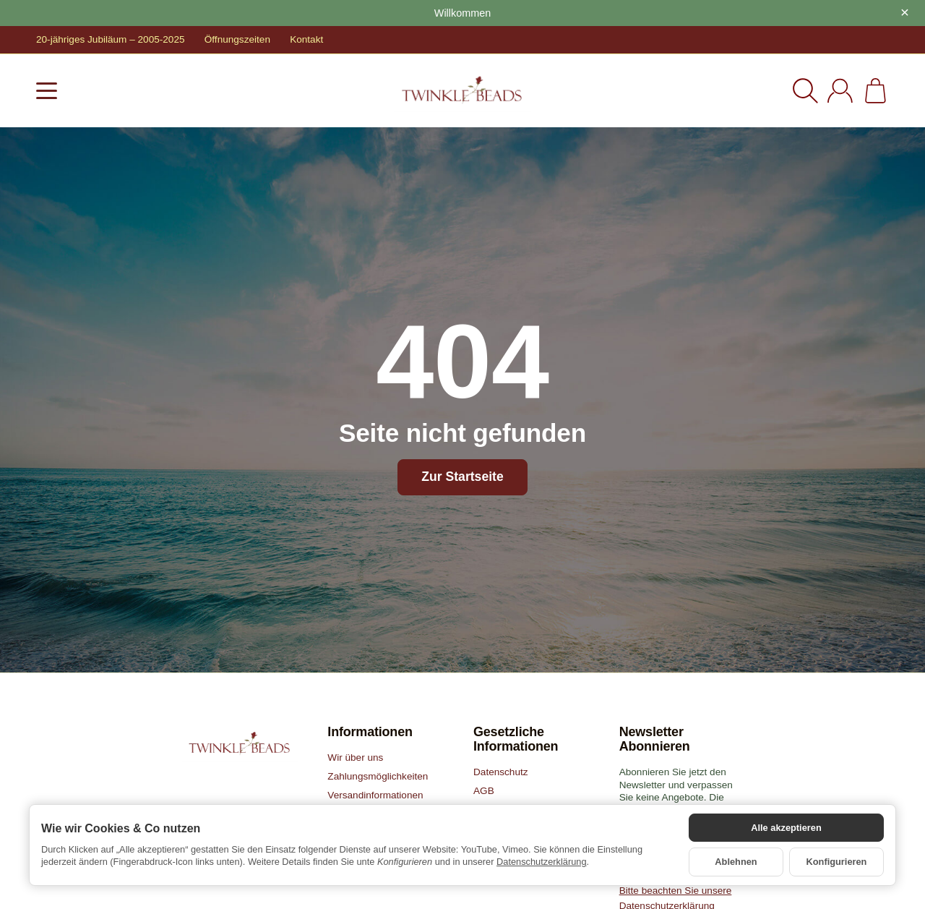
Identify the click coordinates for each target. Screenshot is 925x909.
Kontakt (306, 39)
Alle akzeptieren (786, 827)
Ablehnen (736, 861)
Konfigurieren (836, 861)
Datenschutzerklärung (541, 861)
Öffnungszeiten (237, 39)
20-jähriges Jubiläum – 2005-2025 (110, 39)
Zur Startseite (462, 476)
